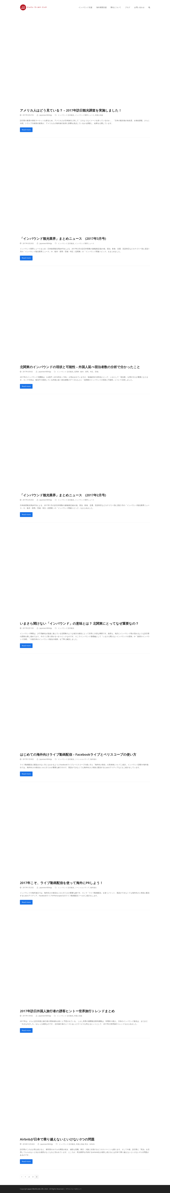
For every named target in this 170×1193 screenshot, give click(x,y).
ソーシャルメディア (82, 759)
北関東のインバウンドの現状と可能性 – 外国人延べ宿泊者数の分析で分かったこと (80, 367)
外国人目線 (99, 115)
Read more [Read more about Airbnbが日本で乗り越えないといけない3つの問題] (26, 1161)
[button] (149, 7)
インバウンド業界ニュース (84, 115)
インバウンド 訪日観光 (66, 115)
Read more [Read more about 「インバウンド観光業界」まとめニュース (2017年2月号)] (26, 514)
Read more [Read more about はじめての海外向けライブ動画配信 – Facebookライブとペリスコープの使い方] (26, 774)
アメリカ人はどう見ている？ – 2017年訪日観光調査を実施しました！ (71, 110)
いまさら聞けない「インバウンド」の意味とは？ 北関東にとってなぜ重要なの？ (79, 623)
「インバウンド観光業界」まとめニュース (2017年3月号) (63, 238)
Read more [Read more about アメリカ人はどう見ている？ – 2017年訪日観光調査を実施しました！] (26, 129)
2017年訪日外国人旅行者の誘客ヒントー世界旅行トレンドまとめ (67, 1011)
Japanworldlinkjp (45, 115)
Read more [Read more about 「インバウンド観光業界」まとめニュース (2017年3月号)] (26, 258)
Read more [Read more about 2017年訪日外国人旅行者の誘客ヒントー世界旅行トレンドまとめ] (26, 1030)
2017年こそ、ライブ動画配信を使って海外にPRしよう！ (61, 883)
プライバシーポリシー (74, 1189)
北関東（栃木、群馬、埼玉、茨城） (87, 371)
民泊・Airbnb (90, 1144)
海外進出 (93, 759)
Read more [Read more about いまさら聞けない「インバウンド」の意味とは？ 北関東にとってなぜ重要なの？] (26, 645)
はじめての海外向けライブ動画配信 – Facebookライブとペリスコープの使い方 (78, 754)
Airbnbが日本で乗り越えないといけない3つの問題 (57, 1139)
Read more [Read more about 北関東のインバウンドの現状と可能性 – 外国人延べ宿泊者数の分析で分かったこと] (26, 386)
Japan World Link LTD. (36, 1189)
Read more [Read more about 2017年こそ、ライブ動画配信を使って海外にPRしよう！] (26, 902)
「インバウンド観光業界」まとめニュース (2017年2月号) (63, 495)
